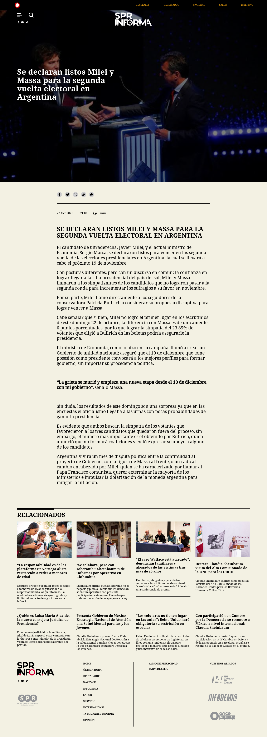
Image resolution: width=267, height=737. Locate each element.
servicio (89, 701)
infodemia (90, 688)
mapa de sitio (158, 669)
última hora (92, 670)
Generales (167, 4)
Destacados (195, 4)
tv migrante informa (98, 713)
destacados (91, 676)
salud (87, 695)
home (87, 663)
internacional (94, 707)
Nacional (223, 4)
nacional (90, 682)
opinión (88, 720)
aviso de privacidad (163, 663)
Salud (247, 4)
